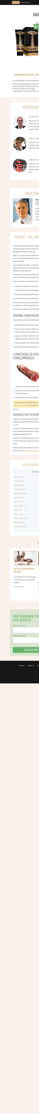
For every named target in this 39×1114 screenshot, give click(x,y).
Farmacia (21, 666)
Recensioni (30, 666)
